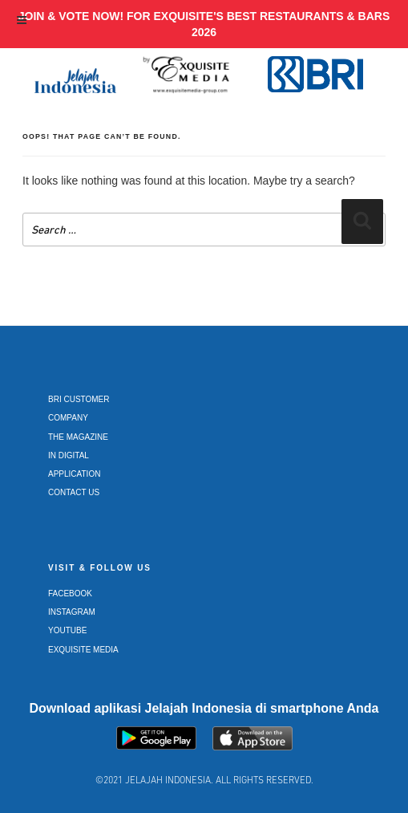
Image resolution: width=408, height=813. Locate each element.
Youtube (67, 630)
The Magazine (78, 437)
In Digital (68, 455)
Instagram (71, 612)
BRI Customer (79, 399)
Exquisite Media (83, 649)
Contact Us (73, 492)
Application (74, 474)
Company (68, 417)
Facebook (70, 593)
